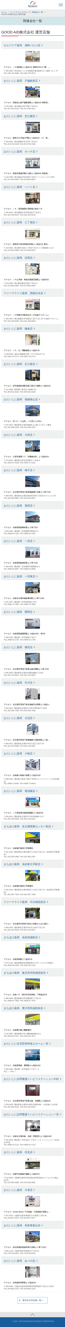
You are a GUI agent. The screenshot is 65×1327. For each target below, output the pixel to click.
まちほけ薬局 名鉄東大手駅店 (22, 864)
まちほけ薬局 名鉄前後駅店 (21, 937)
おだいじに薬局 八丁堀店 (19, 222)
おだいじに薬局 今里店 (18, 1190)
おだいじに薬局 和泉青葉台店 (22, 1225)
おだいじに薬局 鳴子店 (18, 470)
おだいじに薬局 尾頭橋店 (19, 791)
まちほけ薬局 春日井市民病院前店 (25, 972)
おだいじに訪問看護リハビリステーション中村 (31, 1079)
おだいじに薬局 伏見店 (18, 1152)
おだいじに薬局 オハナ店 (19, 151)
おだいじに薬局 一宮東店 (19, 576)
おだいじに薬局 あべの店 (19, 1260)
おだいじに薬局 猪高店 (18, 647)
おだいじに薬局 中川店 (18, 682)
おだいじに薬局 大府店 (18, 434)
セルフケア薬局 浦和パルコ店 (22, 45)
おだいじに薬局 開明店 (18, 611)
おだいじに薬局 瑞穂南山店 (21, 399)
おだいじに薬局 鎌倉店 (18, 328)
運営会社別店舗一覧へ (32, 1300)
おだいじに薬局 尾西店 (18, 505)
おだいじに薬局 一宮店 (18, 541)
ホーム (4, 12)
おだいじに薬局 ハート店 (19, 186)
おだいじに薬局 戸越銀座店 (21, 80)
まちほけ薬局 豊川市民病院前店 (23, 1008)
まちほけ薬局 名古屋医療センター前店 (27, 826)
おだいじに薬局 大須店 (18, 718)
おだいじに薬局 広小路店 (19, 364)
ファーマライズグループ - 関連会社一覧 (26, 12)
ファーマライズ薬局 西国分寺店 (23, 293)
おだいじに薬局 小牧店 (18, 753)
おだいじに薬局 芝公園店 (19, 116)
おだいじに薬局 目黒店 (18, 257)
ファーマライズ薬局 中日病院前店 (25, 902)
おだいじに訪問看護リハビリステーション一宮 (31, 1114)
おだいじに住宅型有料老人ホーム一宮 (26, 1043)
